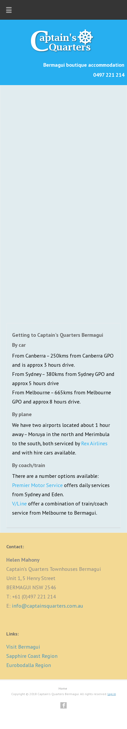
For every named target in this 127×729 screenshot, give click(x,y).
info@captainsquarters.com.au (47, 605)
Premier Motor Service (37, 485)
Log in (112, 694)
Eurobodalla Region (28, 665)
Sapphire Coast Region (31, 656)
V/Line (19, 503)
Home (63, 688)
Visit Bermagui (23, 646)
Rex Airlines (94, 443)
